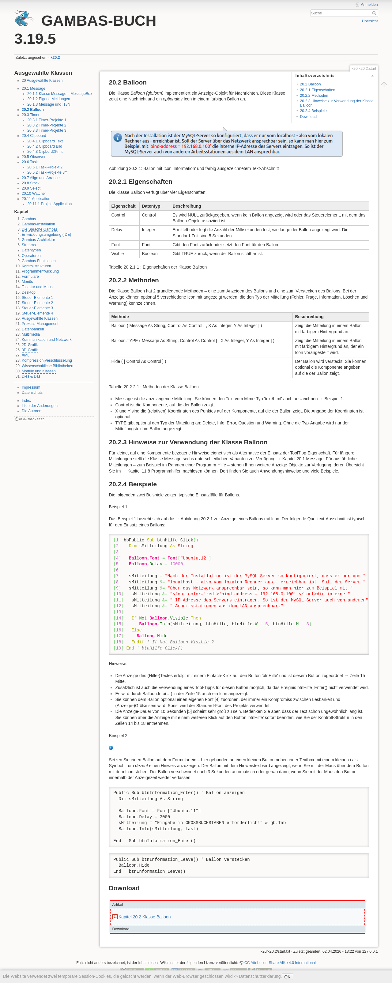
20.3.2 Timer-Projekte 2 (46, 125)
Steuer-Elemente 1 (37, 298)
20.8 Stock (31, 183)
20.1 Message (33, 88)
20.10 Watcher (34, 193)
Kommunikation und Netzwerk (47, 339)
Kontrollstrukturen (36, 266)
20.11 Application (36, 199)
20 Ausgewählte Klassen (42, 80)
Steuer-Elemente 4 (37, 313)
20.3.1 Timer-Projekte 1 (46, 120)
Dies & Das (31, 376)
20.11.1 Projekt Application (49, 204)
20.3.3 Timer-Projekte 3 (46, 130)
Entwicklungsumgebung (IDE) (46, 234)
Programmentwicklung (40, 271)
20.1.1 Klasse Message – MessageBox (59, 94)
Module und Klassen (39, 371)
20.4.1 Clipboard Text (45, 141)
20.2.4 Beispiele (313, 111)
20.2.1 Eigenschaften (317, 90)
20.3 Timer (31, 115)
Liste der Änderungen (40, 406)
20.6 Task (30, 162)
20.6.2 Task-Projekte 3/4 (47, 172)
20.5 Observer (34, 157)
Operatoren (31, 256)
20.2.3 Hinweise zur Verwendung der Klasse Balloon (337, 103)
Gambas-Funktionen (39, 261)
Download (308, 117)
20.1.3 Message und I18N (48, 104)
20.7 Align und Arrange (41, 178)
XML (25, 355)
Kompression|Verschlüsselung (47, 360)
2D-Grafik (30, 345)
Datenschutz (32, 392)
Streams (29, 245)
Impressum (31, 387)
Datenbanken (33, 329)
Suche (375, 13)
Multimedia (31, 334)
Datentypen (31, 250)
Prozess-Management (40, 324)
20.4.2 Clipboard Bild (44, 146)
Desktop (29, 292)
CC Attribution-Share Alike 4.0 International (280, 963)
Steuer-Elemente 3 (37, 308)
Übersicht (370, 21)
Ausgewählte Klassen (40, 318)
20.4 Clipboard (34, 136)
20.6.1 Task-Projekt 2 (44, 167)
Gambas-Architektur (38, 240)
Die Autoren (31, 411)
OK (287, 976)
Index (26, 400)
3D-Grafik (30, 350)
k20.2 (55, 57)
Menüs (27, 282)
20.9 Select (31, 188)
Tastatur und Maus (37, 287)
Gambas (29, 219)
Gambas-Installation (38, 224)
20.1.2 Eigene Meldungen (48, 99)
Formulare (30, 276)
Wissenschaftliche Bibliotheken (47, 366)
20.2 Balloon (33, 109)
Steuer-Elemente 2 (37, 303)
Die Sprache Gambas (40, 229)
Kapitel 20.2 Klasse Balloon (145, 916)
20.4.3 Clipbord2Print (44, 151)
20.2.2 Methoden (314, 95)
